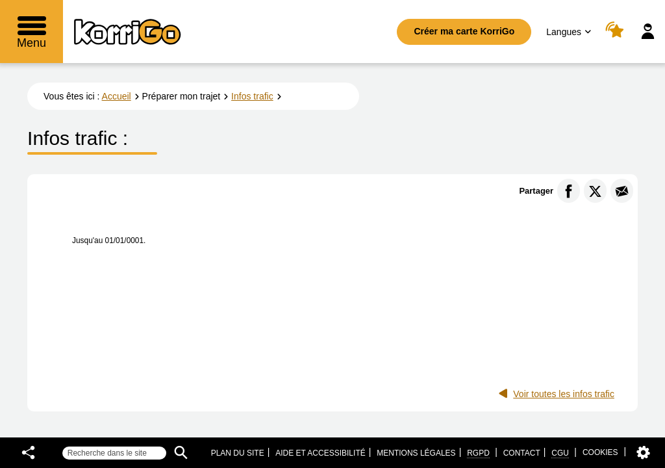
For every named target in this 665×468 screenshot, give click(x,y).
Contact (521, 453)
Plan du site (237, 453)
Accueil (116, 96)
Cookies (600, 452)
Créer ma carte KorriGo (464, 31)
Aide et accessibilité (320, 453)
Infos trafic (252, 96)
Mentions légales (416, 453)
